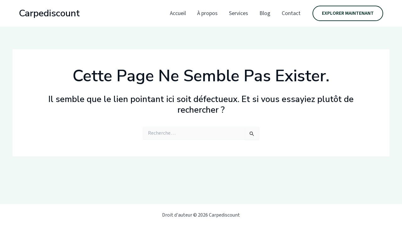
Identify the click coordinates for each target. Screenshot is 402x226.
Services (238, 13)
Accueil (178, 13)
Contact (291, 13)
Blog (264, 13)
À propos (207, 13)
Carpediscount (49, 13)
